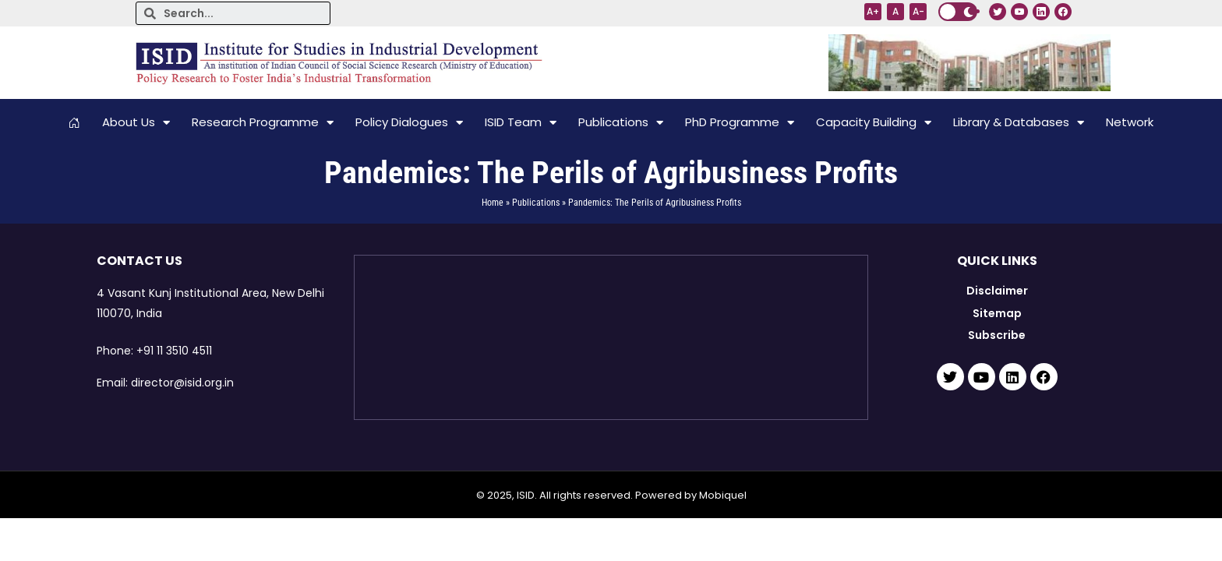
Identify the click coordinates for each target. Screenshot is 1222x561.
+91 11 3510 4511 (174, 350)
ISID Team (520, 122)
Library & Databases (1018, 122)
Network (1129, 122)
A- (918, 11)
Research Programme (263, 122)
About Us (136, 122)
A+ (873, 11)
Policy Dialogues (409, 122)
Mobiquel (723, 495)
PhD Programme (739, 122)
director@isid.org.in (182, 382)
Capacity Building (873, 122)
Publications (620, 122)
